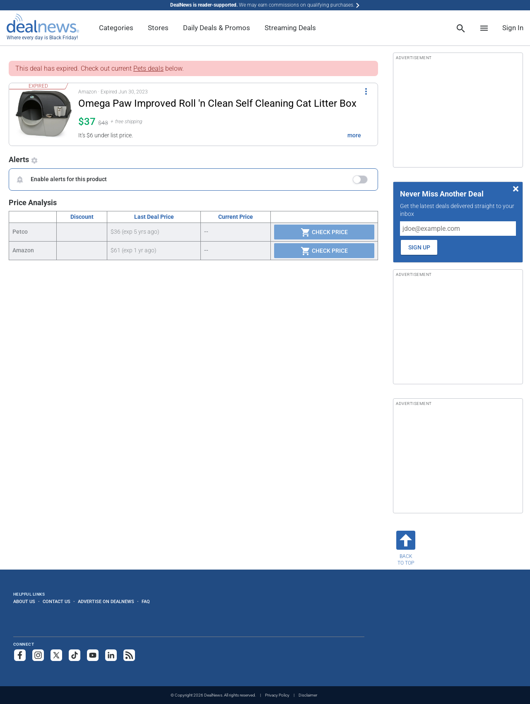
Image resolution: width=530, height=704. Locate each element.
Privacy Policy (277, 695)
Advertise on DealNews (106, 601)
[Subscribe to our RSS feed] (129, 655)
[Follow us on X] (56, 655)
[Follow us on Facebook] (19, 655)
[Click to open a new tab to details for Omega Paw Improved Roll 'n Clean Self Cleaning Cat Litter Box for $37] (44, 114)
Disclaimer (308, 695)
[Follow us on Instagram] (38, 655)
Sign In (512, 28)
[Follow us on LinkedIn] (111, 655)
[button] (188, 114)
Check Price (324, 232)
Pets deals (148, 68)
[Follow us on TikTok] (74, 655)
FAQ (146, 601)
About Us (24, 601)
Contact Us (56, 601)
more (354, 135)
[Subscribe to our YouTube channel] (92, 655)
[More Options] (366, 90)
